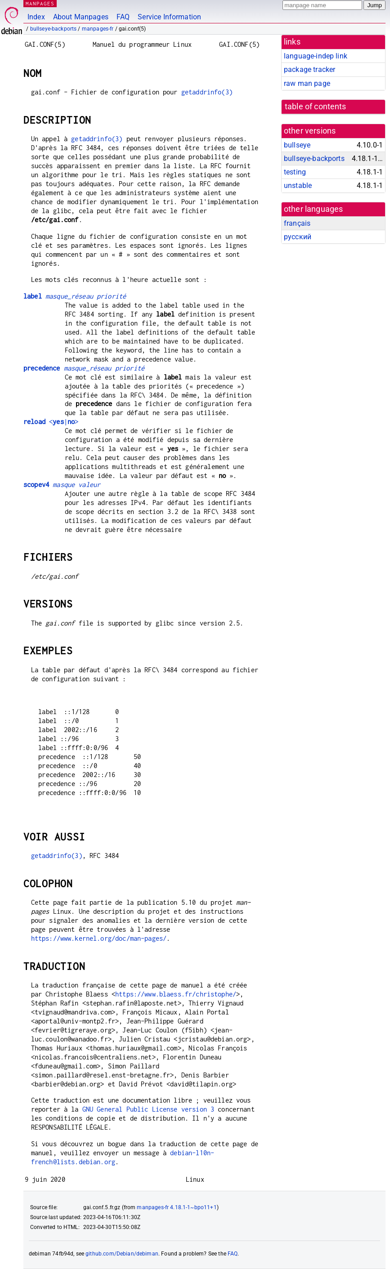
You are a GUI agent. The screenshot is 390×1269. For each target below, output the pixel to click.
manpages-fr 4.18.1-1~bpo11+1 (176, 1207)
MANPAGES (40, 3)
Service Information (169, 17)
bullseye (297, 145)
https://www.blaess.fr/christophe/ (175, 994)
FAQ (123, 17)
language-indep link (315, 56)
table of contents (315, 106)
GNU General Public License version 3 (148, 1109)
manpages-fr (98, 29)
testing (295, 172)
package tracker (309, 69)
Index (36, 17)
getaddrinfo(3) (207, 92)
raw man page (307, 83)
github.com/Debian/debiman (121, 1254)
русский (297, 236)
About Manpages (80, 17)
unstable (298, 185)
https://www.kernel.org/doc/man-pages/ (99, 938)
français (297, 223)
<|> (50, 421)
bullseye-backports (53, 29)
